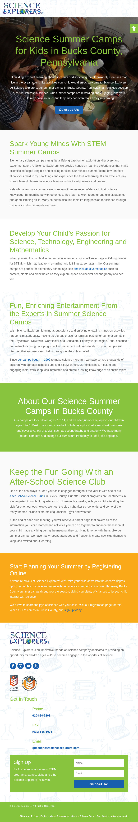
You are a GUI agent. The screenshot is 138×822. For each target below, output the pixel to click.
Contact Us (69, 109)
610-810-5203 (41, 722)
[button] (134, 28)
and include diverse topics (90, 272)
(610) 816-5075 (42, 738)
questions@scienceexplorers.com (55, 754)
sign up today (73, 616)
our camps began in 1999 (34, 362)
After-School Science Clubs (27, 502)
